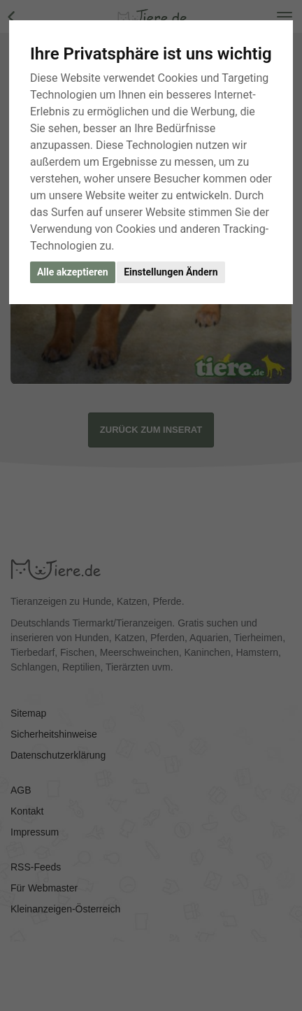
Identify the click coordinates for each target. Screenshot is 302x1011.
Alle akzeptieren (72, 272)
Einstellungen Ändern (170, 272)
